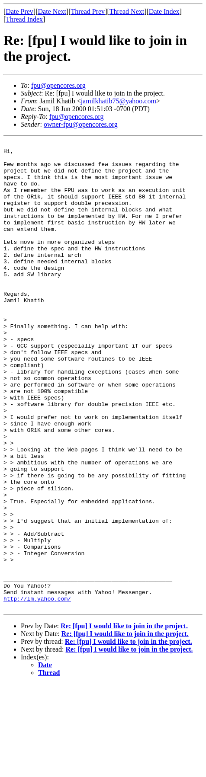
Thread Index (24, 19)
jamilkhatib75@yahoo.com (118, 101)
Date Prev (19, 11)
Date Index (164, 11)
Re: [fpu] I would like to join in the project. (124, 719)
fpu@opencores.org (58, 85)
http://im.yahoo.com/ (37, 690)
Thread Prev (88, 11)
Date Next (52, 11)
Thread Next (126, 11)
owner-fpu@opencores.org (81, 124)
